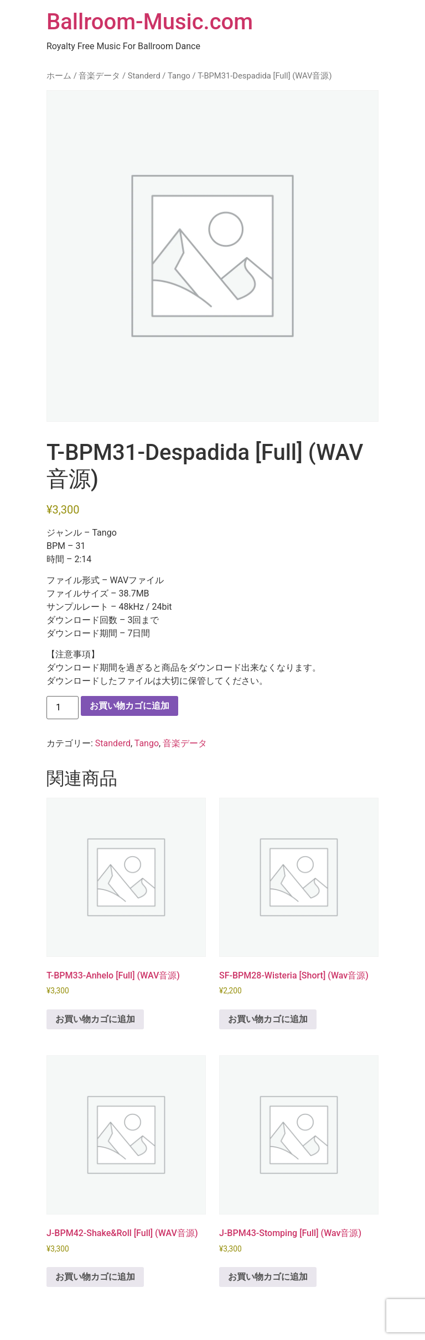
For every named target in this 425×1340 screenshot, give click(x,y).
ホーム (58, 76)
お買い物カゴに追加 (129, 705)
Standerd (144, 76)
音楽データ (99, 76)
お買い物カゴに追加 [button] (95, 1019)
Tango (179, 76)
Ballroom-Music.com (149, 22)
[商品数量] (62, 707)
